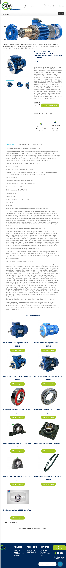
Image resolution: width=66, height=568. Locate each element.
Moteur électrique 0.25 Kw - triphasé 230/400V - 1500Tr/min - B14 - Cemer (30, 376)
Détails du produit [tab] (24, 144)
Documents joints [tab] (38, 144)
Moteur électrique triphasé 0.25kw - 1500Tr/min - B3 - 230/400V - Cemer (29, 343)
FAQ (62, 559)
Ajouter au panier (50, 105)
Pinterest (51, 113)
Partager (42, 113)
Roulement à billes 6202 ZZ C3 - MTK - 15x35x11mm (22, 510)
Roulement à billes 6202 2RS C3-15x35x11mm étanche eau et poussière (29, 410)
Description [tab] (11, 144)
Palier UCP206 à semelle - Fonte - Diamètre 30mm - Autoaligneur (27, 443)
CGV (57, 559)
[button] (17, 350)
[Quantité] (36, 105)
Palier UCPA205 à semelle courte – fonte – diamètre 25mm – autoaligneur (30, 477)
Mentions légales (59, 557)
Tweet (46, 113)
